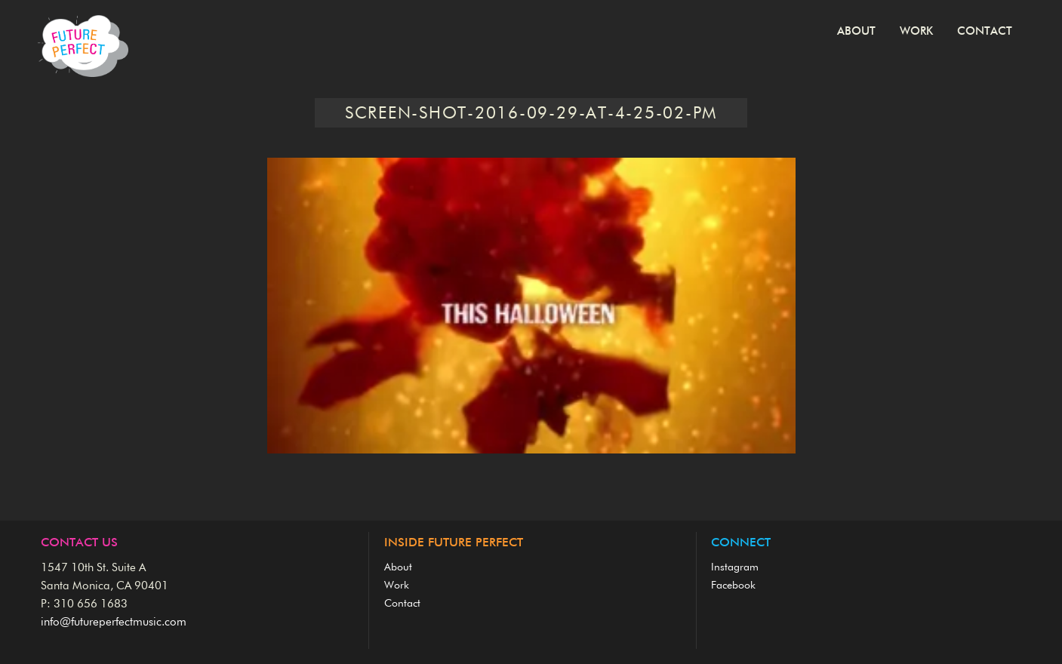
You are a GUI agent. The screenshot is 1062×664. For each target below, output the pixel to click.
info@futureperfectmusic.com (113, 622)
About (856, 31)
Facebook (733, 585)
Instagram (735, 567)
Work (916, 31)
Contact (984, 31)
